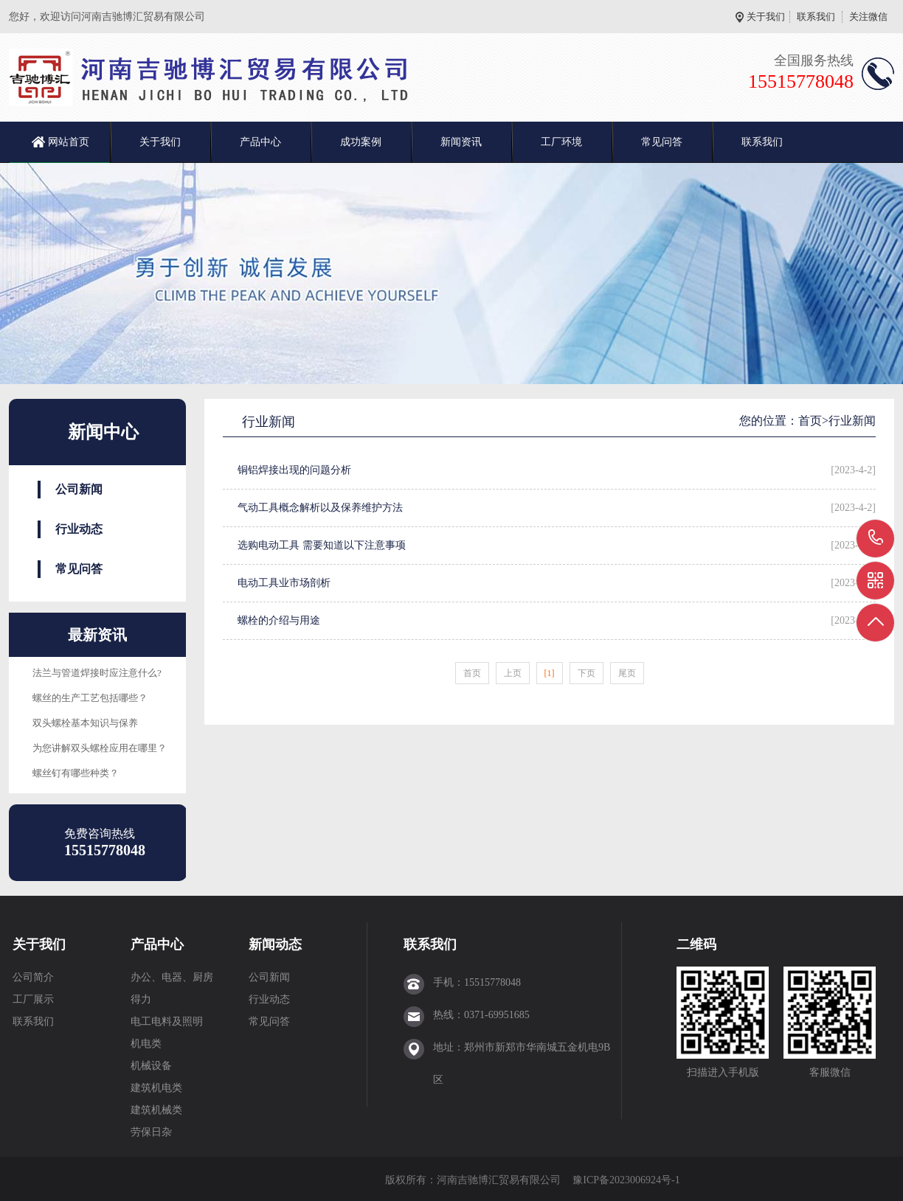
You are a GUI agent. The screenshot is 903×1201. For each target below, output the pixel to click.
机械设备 (151, 1065)
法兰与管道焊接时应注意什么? (97, 672)
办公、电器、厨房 (172, 977)
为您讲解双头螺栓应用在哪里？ (99, 747)
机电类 (146, 1043)
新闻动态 (275, 944)
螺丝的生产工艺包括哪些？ (90, 697)
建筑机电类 (156, 1087)
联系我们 (816, 16)
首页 (810, 420)
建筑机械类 (156, 1109)
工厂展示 (33, 999)
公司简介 (33, 977)
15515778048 (876, 538)
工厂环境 (561, 141)
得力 (141, 999)
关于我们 (766, 16)
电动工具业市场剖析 (284, 582)
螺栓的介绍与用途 (279, 620)
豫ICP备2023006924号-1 (625, 1180)
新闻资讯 (461, 141)
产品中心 (260, 141)
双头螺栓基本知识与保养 (85, 722)
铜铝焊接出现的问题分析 (294, 470)
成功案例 (360, 141)
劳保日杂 (151, 1132)
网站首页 (68, 141)
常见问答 (661, 141)
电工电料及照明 (167, 1021)
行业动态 (79, 529)
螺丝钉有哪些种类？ (75, 773)
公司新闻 (79, 489)
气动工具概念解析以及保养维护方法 (320, 507)
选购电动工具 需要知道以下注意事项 (322, 545)
